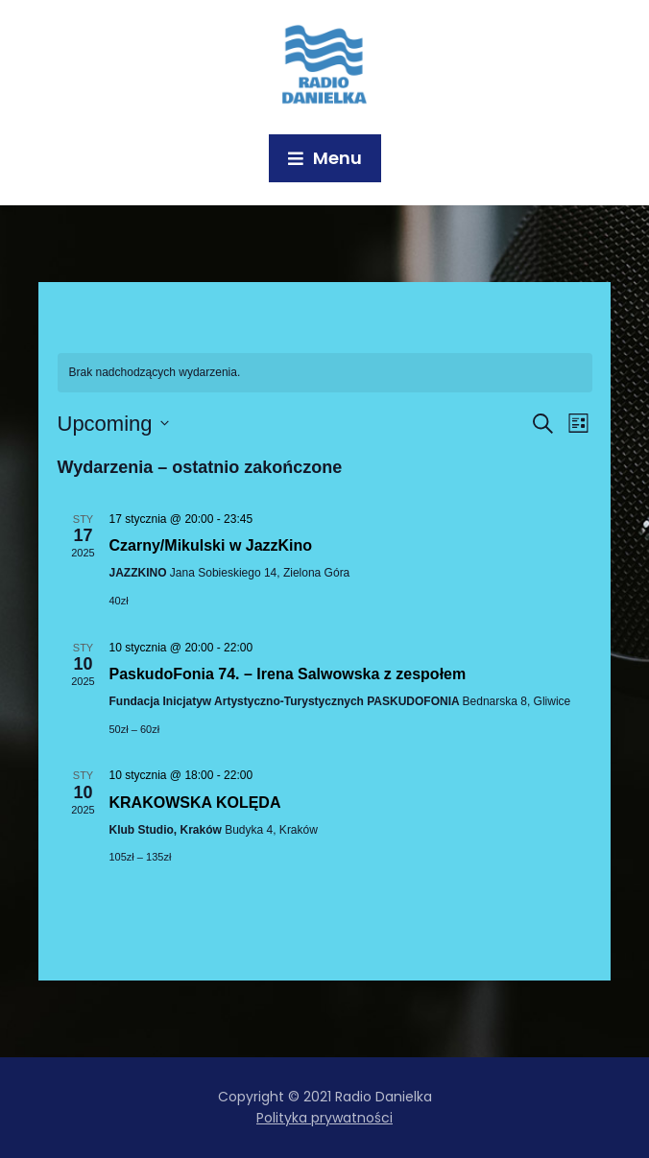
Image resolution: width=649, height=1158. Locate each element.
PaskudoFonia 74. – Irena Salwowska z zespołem (288, 674)
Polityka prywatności (324, 1117)
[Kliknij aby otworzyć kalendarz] (113, 423)
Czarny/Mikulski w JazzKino (211, 545)
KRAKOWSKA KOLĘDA (195, 802)
